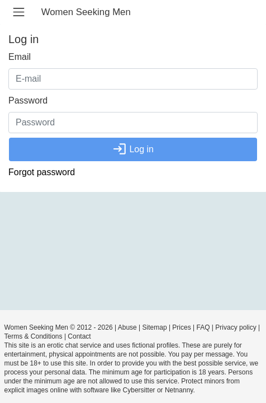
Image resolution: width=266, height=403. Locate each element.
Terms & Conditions (33, 336)
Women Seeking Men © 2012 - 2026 (58, 327)
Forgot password (41, 172)
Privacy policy (235, 327)
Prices (181, 327)
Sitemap (154, 327)
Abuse (127, 327)
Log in (133, 149)
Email (19, 57)
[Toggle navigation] (18, 12)
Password (28, 100)
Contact (79, 336)
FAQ (203, 327)
